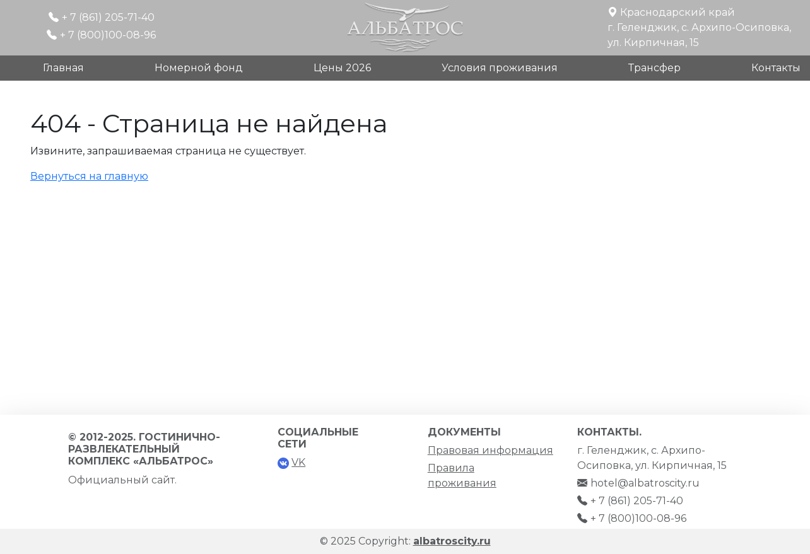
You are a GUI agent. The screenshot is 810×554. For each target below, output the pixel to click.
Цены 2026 (342, 68)
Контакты (776, 68)
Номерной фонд (199, 68)
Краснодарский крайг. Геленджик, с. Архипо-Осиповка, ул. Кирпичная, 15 (699, 27)
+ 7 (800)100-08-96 (108, 35)
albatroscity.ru (452, 541)
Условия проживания (500, 68)
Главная (63, 68)
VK (298, 462)
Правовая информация (490, 450)
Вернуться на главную (89, 176)
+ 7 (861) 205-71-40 (108, 17)
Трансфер (654, 68)
